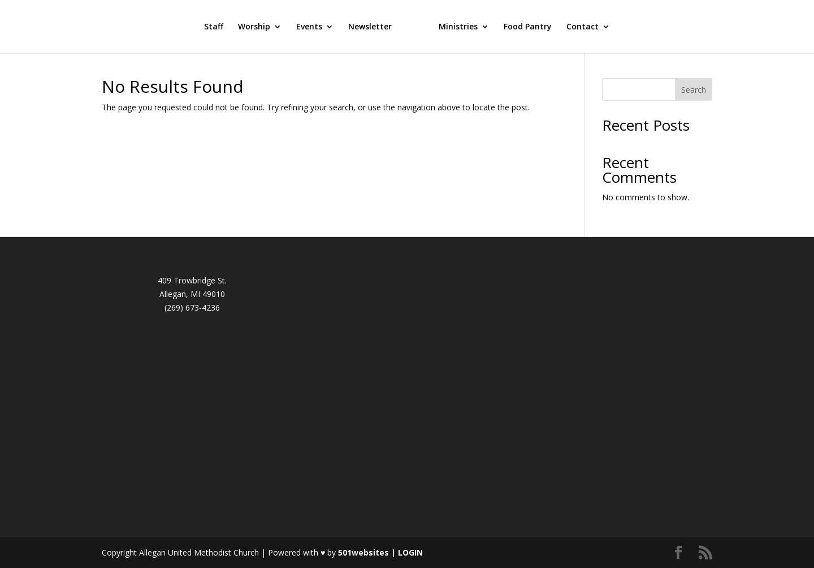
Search (693, 89)
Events (309, 27)
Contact (582, 27)
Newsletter (370, 27)
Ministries (458, 27)
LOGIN (410, 552)
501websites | (368, 552)
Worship (254, 27)
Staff (213, 27)
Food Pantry (528, 27)
